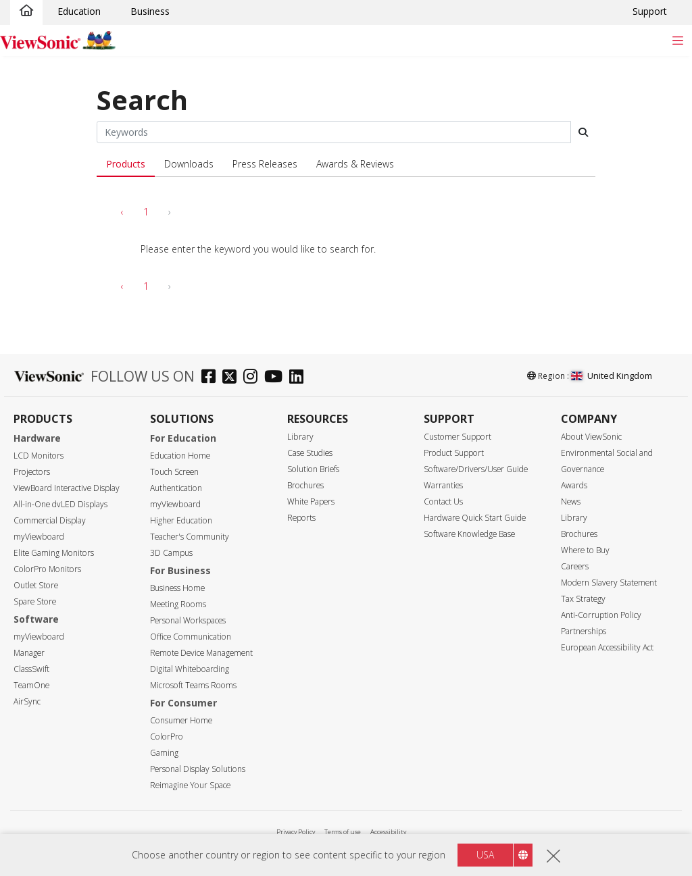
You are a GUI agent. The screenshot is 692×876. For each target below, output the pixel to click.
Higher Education (181, 520)
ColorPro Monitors (47, 569)
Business (150, 11)
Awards (574, 485)
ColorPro (166, 736)
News (570, 501)
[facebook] (211, 378)
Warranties (443, 485)
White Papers (311, 501)
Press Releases (264, 163)
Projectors (32, 472)
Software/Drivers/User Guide (476, 469)
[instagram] (253, 378)
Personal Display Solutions (197, 769)
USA (485, 854)
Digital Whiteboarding (189, 669)
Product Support (454, 453)
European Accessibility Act (607, 647)
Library (300, 436)
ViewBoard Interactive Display (67, 488)
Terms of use (342, 831)
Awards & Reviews (355, 163)
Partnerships (583, 631)
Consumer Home (181, 720)
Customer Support (457, 436)
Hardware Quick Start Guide (475, 517)
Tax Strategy (583, 598)
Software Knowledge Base (469, 534)
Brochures (305, 485)
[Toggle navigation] (677, 40)
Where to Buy (585, 550)
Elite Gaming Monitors (54, 553)
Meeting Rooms (178, 604)
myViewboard (39, 536)
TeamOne (31, 685)
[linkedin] (299, 378)
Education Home (180, 455)
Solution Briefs (313, 469)
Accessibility (388, 831)
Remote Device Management (201, 653)
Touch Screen (174, 472)
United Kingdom (611, 375)
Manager (29, 653)
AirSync (27, 701)
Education (79, 11)
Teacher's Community (189, 536)
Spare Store (35, 601)
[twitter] (232, 378)
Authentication (176, 488)
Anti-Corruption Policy (601, 615)
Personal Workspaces (188, 620)
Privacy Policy (295, 831)
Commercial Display (50, 520)
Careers (575, 566)
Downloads (189, 163)
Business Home (177, 588)
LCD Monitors (39, 455)
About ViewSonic (591, 436)
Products (125, 163)
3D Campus (171, 553)
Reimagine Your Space (190, 785)
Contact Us (443, 501)
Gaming (164, 752)
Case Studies (309, 453)
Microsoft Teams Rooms (193, 685)
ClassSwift (31, 669)
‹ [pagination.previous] (122, 211)
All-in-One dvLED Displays (60, 504)
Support (650, 11)
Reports (301, 517)
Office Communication (190, 636)
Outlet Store (36, 585)
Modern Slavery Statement (609, 582)
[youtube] (276, 378)
